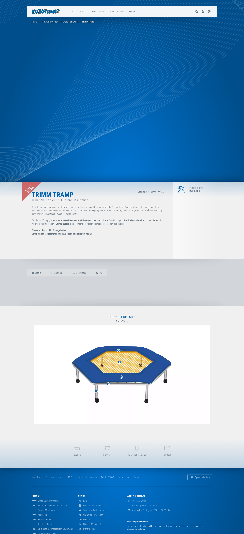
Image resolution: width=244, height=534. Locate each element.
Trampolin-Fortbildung (91, 510)
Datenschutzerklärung (86, 477)
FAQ (82, 501)
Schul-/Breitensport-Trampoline (52, 505)
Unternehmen (98, 11)
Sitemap (50, 477)
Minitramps (43, 515)
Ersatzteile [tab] (57, 273)
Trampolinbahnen (46, 524)
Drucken (76, 450)
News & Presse (117, 11)
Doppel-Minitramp (46, 510)
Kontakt (132, 11)
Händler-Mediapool (89, 524)
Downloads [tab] (79, 273)
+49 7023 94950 (137, 501)
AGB (70, 477)
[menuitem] (71, 11)
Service (83, 11)
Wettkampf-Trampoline (48, 501)
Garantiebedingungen (90, 515)
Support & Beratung (136, 495)
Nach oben (37, 477)
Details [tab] (36, 273)
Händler (107, 450)
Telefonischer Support (137, 450)
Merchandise (87, 528)
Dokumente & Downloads (92, 505)
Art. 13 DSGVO (108, 477)
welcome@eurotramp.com (142, 505)
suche (61, 477)
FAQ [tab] (99, 273)
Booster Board (44, 519)
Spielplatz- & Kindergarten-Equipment (55, 528)
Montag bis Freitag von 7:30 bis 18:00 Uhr (148, 510)
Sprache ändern (200, 477)
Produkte (71, 11)
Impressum (124, 477)
